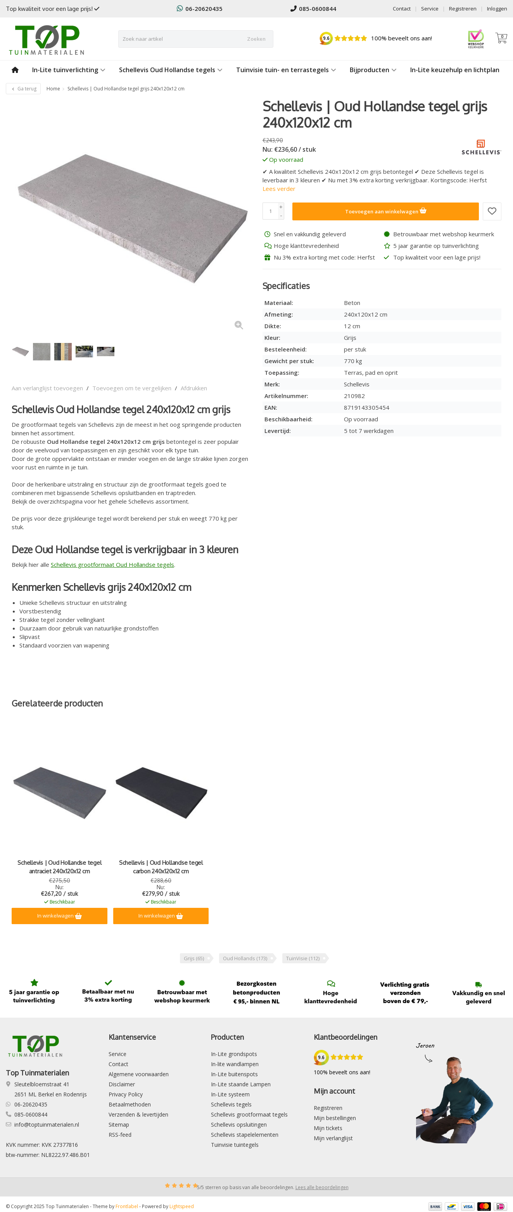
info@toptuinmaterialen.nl (46, 1124)
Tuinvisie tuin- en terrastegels (286, 70)
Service (430, 8)
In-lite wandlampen (235, 1064)
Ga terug (23, 88)
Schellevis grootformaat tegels (249, 1114)
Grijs (194, 958)
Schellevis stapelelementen (244, 1134)
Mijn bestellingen (335, 1118)
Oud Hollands (245, 958)
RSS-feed (120, 1134)
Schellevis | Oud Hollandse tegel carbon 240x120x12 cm (161, 867)
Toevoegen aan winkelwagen (386, 210)
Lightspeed (181, 1206)
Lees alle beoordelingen (322, 1187)
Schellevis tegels (231, 1104)
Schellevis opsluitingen (239, 1124)
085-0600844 (313, 8)
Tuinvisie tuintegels (235, 1144)
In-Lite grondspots (234, 1054)
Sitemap (119, 1124)
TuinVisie (303, 958)
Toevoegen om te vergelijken (131, 388)
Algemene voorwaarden (139, 1074)
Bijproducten (373, 70)
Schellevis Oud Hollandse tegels (171, 70)
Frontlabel (127, 1206)
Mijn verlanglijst (333, 1138)
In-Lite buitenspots (234, 1074)
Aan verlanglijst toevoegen (47, 388)
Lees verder (279, 188)
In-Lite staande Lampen (241, 1084)
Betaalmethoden (130, 1104)
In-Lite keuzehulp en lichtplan (454, 70)
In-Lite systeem (230, 1094)
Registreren (463, 8)
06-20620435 (200, 8)
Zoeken (256, 38)
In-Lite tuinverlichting (68, 70)
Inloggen (497, 8)
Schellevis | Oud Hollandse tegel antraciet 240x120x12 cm (59, 867)
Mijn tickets (328, 1128)
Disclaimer (122, 1084)
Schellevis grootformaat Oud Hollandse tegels (112, 564)
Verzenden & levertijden (138, 1114)
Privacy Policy (126, 1094)
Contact (402, 8)
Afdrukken (194, 388)
